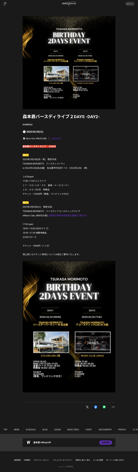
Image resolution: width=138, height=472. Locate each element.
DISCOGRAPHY (105, 429)
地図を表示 (56, 138)
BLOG (45, 429)
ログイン (130, 4)
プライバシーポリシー (42, 460)
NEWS (16, 429)
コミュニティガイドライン (62, 460)
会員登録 (105, 442)
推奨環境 (17, 460)
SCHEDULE (27, 125)
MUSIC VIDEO (73, 429)
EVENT (89, 429)
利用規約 (27, 460)
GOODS (57, 429)
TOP (5, 429)
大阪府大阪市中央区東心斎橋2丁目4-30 (67, 215)
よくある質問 (98, 460)
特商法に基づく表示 (82, 460)
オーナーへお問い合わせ (115, 460)
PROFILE (122, 429)
